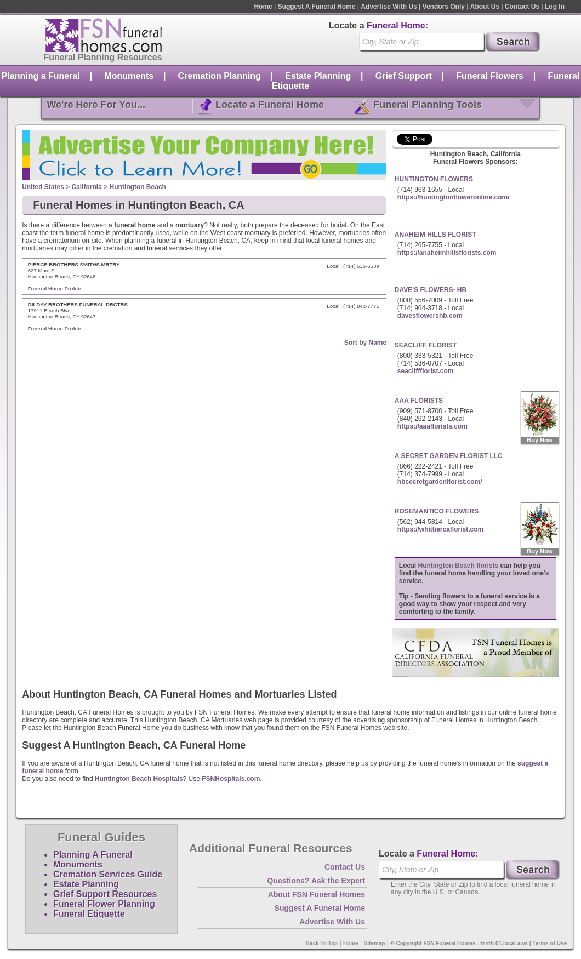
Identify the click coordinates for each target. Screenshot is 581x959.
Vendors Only (444, 6)
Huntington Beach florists (458, 565)
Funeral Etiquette (89, 913)
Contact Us (522, 6)
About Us (484, 6)
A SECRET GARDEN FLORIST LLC (449, 456)
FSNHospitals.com (231, 779)
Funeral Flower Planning (104, 904)
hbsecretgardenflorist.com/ (439, 482)
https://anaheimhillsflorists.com (447, 252)
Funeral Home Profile (54, 289)
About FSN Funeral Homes (316, 894)
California (87, 187)
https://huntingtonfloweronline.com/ (453, 197)
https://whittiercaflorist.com (440, 529)
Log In (555, 6)
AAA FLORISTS (419, 400)
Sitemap (374, 943)
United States (43, 187)
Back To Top (322, 943)
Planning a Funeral (41, 76)
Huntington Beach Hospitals (139, 779)
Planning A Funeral (93, 854)
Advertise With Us (389, 6)
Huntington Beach (138, 187)
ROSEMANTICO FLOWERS (437, 511)
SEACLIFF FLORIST (426, 345)
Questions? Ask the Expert (316, 880)
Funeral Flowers (489, 76)
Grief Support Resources (105, 894)
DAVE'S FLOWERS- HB (430, 290)
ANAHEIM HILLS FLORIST (435, 234)
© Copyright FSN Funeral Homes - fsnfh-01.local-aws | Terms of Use (478, 943)
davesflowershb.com (430, 315)
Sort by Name (365, 342)
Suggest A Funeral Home (317, 6)
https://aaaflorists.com (432, 426)
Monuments (128, 76)
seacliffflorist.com (425, 371)
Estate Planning (318, 76)
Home (263, 6)
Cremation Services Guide (107, 874)
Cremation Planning (219, 76)
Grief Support (403, 76)
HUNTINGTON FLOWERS (434, 179)
